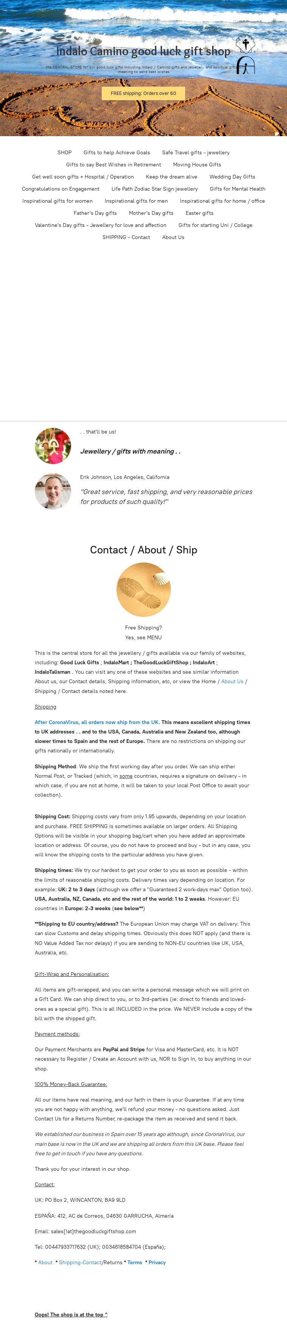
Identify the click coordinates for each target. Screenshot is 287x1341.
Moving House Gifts (197, 165)
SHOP (64, 152)
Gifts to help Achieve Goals (117, 152)
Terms (134, 1262)
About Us (173, 237)
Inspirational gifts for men (136, 201)
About (45, 1262)
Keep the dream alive (171, 177)
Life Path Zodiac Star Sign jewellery (155, 189)
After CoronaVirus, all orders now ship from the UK (96, 722)
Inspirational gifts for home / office (222, 201)
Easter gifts (200, 213)
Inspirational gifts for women (57, 201)
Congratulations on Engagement (60, 189)
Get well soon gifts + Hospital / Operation (83, 177)
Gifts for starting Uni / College (215, 225)
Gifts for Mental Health (237, 189)
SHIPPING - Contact (126, 237)
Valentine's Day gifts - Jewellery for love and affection (100, 225)
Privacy (157, 1262)
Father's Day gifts (95, 213)
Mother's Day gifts (151, 213)
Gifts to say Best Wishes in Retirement (113, 165)
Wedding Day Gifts (232, 177)
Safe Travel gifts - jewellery (196, 152)
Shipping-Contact (80, 1262)
